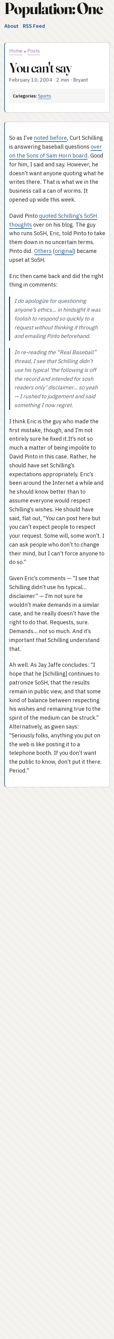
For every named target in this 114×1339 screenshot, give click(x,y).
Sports (44, 96)
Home (15, 51)
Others (43, 250)
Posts (33, 51)
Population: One (53, 8)
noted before (50, 137)
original (64, 250)
